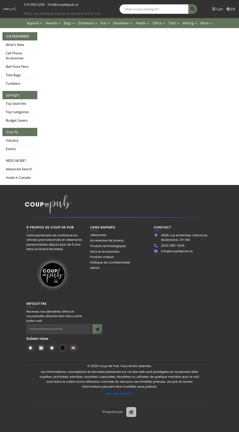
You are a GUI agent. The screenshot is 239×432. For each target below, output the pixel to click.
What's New (15, 44)
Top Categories (17, 112)
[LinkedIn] (41, 348)
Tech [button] (172, 23)
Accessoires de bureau (107, 240)
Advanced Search (19, 169)
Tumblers (13, 83)
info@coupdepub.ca (63, 4)
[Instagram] (52, 348)
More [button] (204, 23)
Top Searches (16, 103)
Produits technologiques (108, 246)
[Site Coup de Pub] (52, 274)
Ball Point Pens (17, 66)
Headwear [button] (121, 23)
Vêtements (98, 235)
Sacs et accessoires (104, 252)
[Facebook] (30, 348)
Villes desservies (118, 394)
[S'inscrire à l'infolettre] (97, 329)
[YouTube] (73, 348)
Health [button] (141, 23)
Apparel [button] (33, 23)
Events (11, 149)
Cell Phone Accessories (15, 55)
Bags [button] (67, 23)
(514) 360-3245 (173, 245)
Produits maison (102, 257)
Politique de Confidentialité (110, 262)
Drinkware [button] (86, 23)
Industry (12, 140)
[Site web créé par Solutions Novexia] (119, 412)
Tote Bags (13, 75)
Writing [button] (188, 23)
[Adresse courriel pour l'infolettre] (58, 329)
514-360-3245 (34, 4)
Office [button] (157, 23)
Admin (95, 268)
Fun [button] (104, 23)
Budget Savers (17, 120)
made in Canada (18, 177)
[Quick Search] (154, 9)
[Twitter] (63, 348)
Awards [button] (51, 23)
